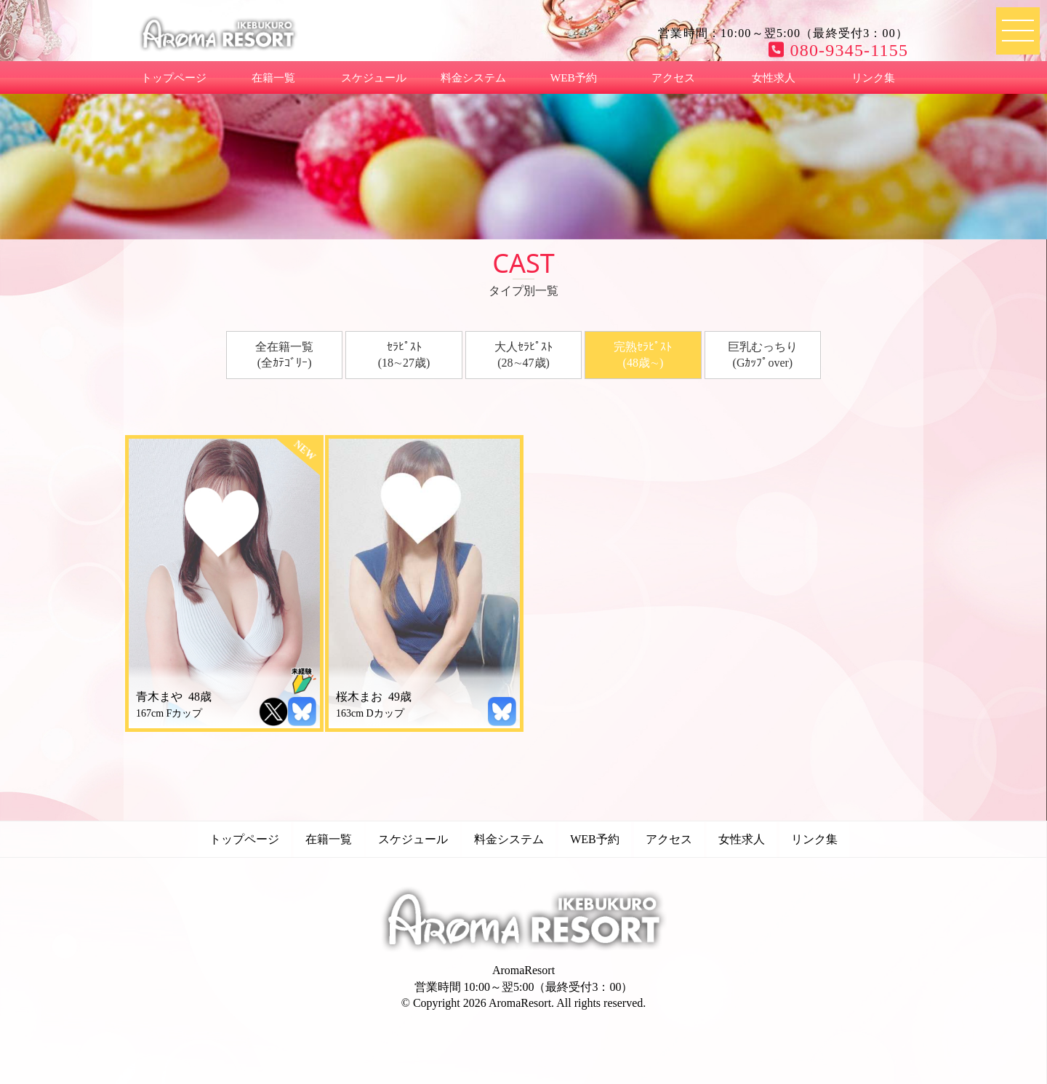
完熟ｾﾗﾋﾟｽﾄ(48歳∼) (643, 354)
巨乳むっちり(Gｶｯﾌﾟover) (763, 354)
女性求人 (773, 77)
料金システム (473, 77)
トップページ (173, 77)
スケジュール (373, 77)
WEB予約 (573, 77)
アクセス (673, 77)
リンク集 (873, 77)
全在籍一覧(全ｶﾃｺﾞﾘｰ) (284, 354)
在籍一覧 (273, 77)
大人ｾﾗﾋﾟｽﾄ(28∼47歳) (523, 354)
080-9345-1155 (838, 50)
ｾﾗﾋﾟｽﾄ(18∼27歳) (404, 354)
